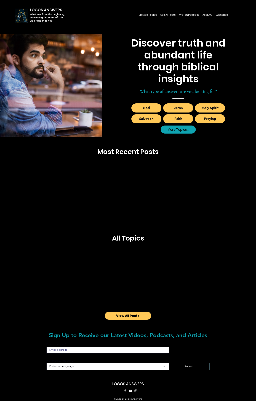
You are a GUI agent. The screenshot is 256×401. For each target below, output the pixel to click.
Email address (55, 344)
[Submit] (189, 366)
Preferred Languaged (59, 360)
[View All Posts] (128, 316)
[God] (146, 108)
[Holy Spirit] (210, 108)
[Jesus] (178, 108)
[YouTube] (130, 391)
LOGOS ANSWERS (128, 384)
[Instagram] (136, 391)
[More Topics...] (178, 130)
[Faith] (178, 118)
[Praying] (210, 118)
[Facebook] (125, 391)
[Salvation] (146, 118)
